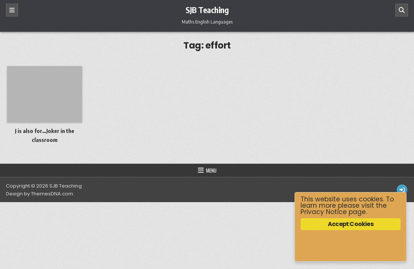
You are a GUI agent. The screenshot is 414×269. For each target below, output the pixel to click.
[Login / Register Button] (402, 190)
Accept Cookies (350, 224)
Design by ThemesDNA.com (39, 193)
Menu (211, 170)
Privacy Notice (324, 211)
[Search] (401, 10)
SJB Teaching (207, 9)
